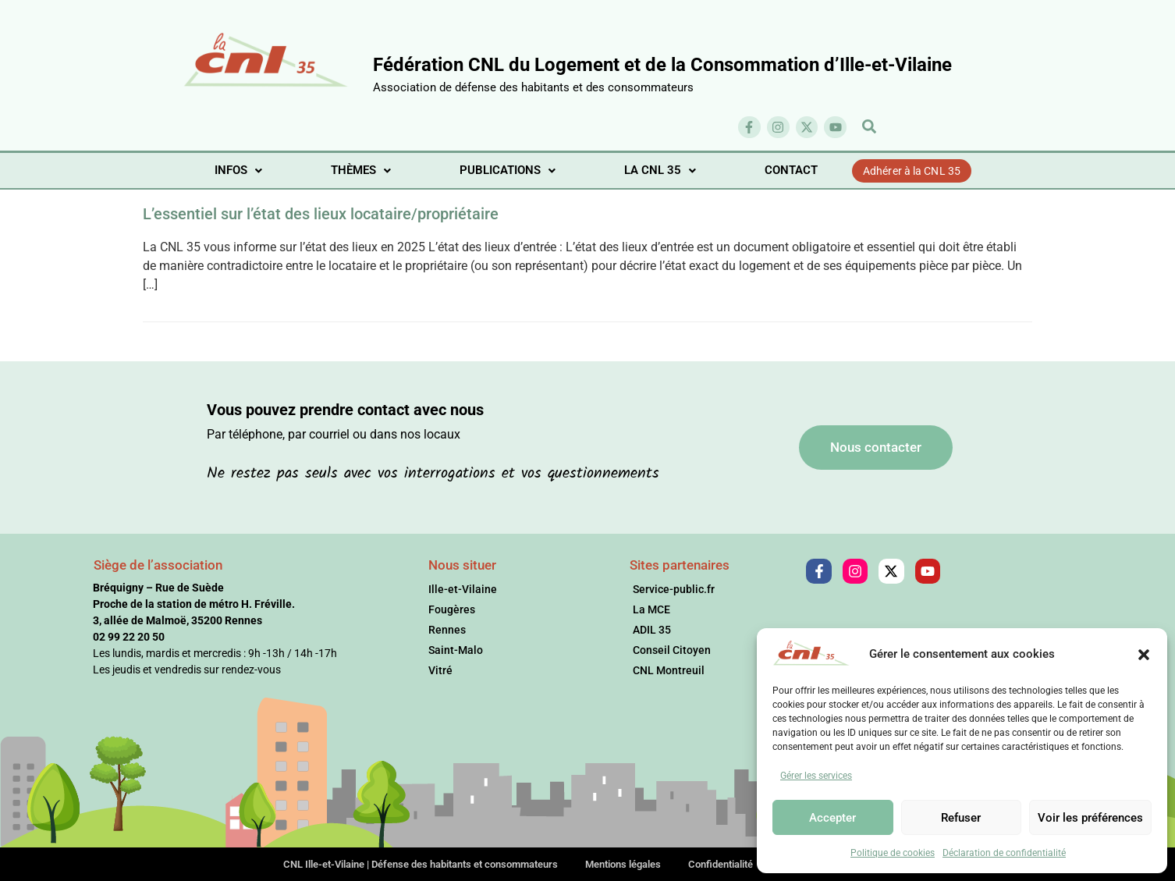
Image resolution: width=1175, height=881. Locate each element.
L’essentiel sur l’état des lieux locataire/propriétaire (321, 213)
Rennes (447, 629)
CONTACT (791, 170)
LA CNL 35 (660, 170)
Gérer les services (816, 775)
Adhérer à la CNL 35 (911, 171)
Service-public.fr (674, 589)
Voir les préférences (1090, 818)
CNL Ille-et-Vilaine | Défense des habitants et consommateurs (420, 864)
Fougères (451, 609)
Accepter (832, 818)
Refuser (961, 818)
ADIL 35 (652, 629)
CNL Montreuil (669, 670)
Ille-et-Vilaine (462, 589)
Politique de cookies (892, 852)
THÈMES (361, 170)
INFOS (238, 170)
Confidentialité (720, 864)
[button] (1144, 654)
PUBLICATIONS (508, 170)
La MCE (651, 609)
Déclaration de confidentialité (1004, 852)
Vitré (440, 670)
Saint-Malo (455, 650)
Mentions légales (623, 864)
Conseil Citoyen (672, 650)
